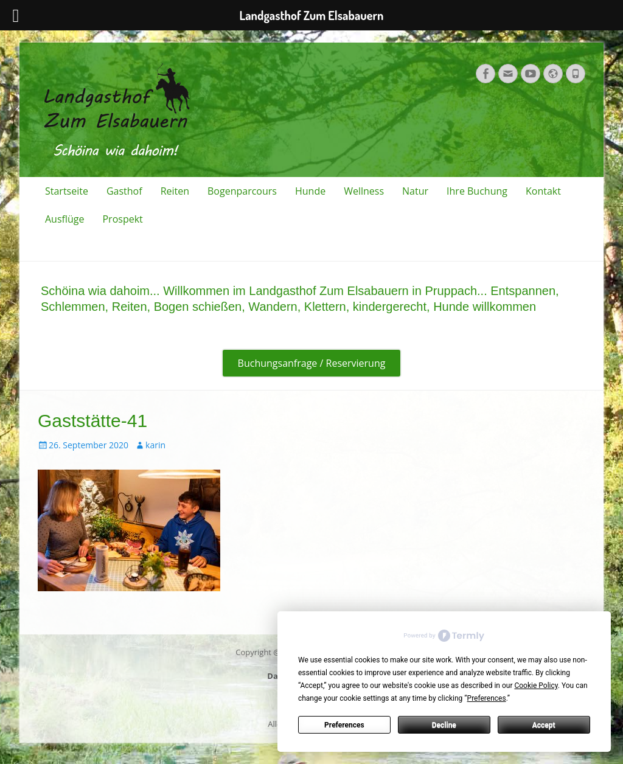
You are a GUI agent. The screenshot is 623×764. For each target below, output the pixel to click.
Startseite (66, 191)
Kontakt (543, 191)
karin (155, 445)
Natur (415, 191)
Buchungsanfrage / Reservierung (312, 363)
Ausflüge (64, 219)
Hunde (310, 191)
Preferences (344, 725)
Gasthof (124, 191)
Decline (444, 725)
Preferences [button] (486, 698)
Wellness (364, 191)
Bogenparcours (242, 191)
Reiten (175, 191)
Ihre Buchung (477, 191)
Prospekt (122, 219)
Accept (543, 725)
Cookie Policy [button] (535, 685)
